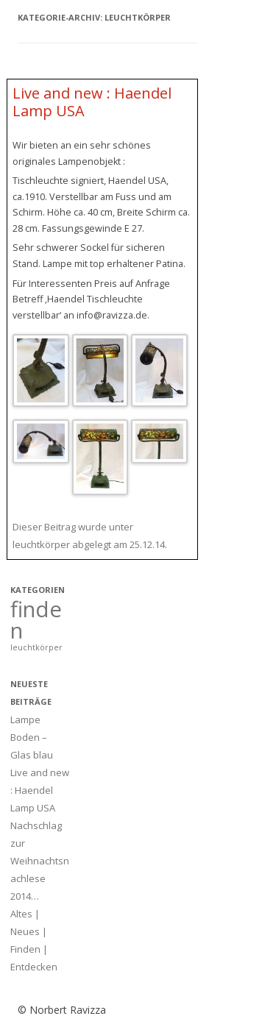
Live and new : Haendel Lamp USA (92, 102)
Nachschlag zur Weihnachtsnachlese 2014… (39, 861)
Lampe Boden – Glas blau (31, 737)
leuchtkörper (41, 544)
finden (36, 619)
